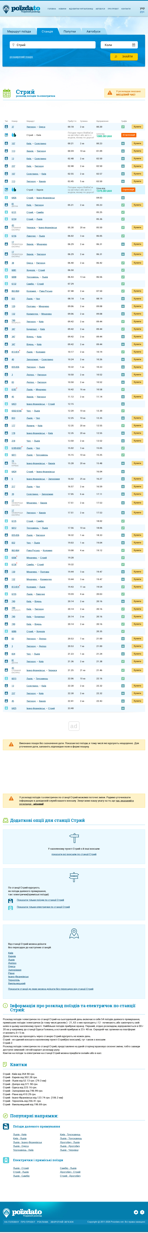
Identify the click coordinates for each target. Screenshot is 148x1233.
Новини (62, 9)
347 (13, 330)
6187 (14, 390)
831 (13, 299)
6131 (14, 213)
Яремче (31, 426)
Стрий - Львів (21, 1173)
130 (13, 572)
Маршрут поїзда (19, 31)
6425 (14, 709)
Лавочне (31, 236)
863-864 (15, 292)
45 (13, 397)
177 (13, 426)
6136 (14, 565)
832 (13, 543)
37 (13, 127)
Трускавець (33, 277)
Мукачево (42, 245)
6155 (14, 595)
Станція (47, 31)
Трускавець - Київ (23, 1150)
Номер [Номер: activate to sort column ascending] (14, 122)
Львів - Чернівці (69, 1150)
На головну (11, 1223)
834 (13, 654)
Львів (39, 220)
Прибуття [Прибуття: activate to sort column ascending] (72, 122)
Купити (137, 127)
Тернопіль (14, 981)
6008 (14, 277)
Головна (52, 9)
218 (13, 441)
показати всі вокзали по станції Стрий (74, 855)
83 (13, 383)
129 (13, 307)
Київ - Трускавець (70, 1135)
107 (13, 144)
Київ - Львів (20, 1139)
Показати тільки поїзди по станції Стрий (40, 901)
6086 (14, 632)
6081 (14, 271)
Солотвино (40, 144)
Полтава (31, 307)
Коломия (32, 292)
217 (13, 487)
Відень (30, 337)
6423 (14, 404)
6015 (14, 679)
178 (13, 434)
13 (13, 159)
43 (13, 226)
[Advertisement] (74, 78)
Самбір (40, 213)
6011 (14, 455)
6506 (14, 558)
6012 (14, 528)
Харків (30, 151)
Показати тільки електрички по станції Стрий (43, 908)
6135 (14, 521)
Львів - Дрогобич (70, 1147)
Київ (29, 144)
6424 (14, 472)
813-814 (15, 352)
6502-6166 (16, 411)
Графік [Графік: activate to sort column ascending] (124, 122)
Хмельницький (16, 984)
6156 (14, 236)
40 (13, 360)
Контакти (126, 9)
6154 (14, 220)
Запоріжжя (33, 360)
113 (13, 151)
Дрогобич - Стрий (70, 1173)
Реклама (42, 1223)
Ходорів (31, 271)
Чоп (38, 299)
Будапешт (32, 330)
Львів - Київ (20, 1135)
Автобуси (93, 31)
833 (13, 418)
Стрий (30, 198)
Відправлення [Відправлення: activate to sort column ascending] (102, 122)
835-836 (15, 367)
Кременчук (33, 314)
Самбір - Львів (68, 1169)
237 (13, 167)
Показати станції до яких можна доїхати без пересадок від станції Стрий (50, 990)
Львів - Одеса (21, 1147)
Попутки (70, 31)
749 (13, 321)
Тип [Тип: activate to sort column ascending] (6, 122)
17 (13, 242)
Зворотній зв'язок (62, 1223)
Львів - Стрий (21, 1169)
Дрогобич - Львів (70, 1143)
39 (13, 494)
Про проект (113, 9)
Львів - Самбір (21, 1176)
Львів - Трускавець (71, 1139)
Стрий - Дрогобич (70, 1176)
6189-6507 (16, 448)
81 (13, 204)
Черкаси (31, 228)
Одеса (42, 127)
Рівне (11, 974)
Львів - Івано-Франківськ (27, 1143)
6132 (14, 284)
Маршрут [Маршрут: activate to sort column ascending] (31, 122)
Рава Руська (45, 292)
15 (13, 461)
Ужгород (31, 127)
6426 (14, 198)
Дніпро (31, 375)
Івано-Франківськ (45, 198)
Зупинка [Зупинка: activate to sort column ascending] (83, 122)
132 (13, 314)
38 (13, 263)
